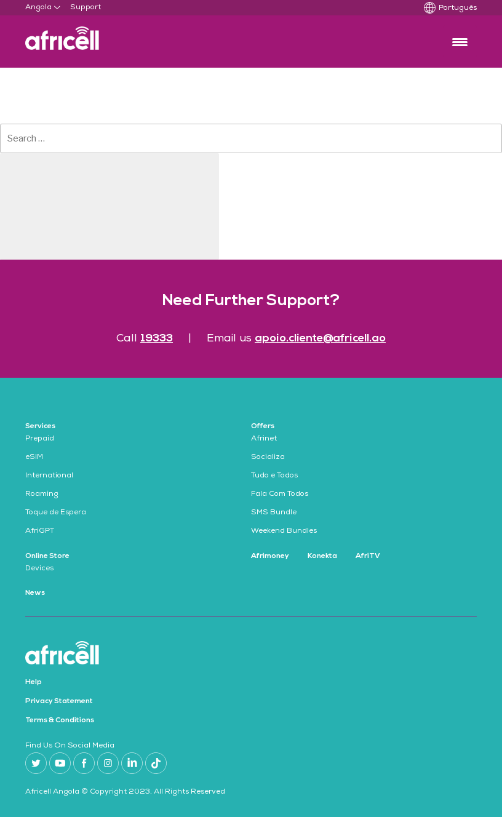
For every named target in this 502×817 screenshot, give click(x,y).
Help (33, 682)
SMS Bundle (274, 513)
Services (40, 426)
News (35, 593)
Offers (262, 426)
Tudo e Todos (274, 476)
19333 (156, 339)
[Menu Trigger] (460, 41)
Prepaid (39, 439)
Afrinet (264, 439)
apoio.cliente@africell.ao (320, 339)
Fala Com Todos (279, 494)
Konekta (322, 556)
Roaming (41, 494)
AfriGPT (39, 531)
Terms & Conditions (59, 720)
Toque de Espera (55, 513)
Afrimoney (270, 556)
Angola (38, 8)
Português (458, 8)
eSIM (34, 457)
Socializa (268, 457)
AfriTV (368, 556)
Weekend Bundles (284, 531)
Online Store (47, 556)
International (49, 476)
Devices (39, 569)
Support (85, 8)
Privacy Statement (59, 701)
